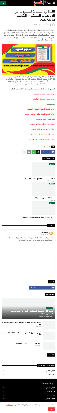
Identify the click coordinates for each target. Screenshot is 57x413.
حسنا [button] (51, 409)
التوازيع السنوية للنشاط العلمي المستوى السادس (39, 114)
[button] (54, 3)
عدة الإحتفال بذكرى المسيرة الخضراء (43, 198)
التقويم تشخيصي (28, 391)
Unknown (44, 232)
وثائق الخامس (46, 147)
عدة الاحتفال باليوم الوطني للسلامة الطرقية (40, 178)
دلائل (28, 395)
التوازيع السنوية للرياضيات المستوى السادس (41, 109)
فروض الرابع (28, 374)
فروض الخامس (28, 371)
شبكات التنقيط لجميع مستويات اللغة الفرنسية (39, 217)
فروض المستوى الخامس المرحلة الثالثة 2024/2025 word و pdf (22, 334)
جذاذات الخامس (28, 398)
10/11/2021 (44, 235)
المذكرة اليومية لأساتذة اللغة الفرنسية (43, 134)
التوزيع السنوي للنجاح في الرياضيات (44, 93)
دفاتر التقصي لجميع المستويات (45, 119)
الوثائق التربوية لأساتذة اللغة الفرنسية (43, 129)
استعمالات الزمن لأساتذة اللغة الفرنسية (42, 124)
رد (52, 243)
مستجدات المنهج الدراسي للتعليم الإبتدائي (42, 139)
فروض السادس (28, 388)
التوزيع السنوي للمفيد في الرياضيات (44, 98)
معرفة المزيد (9, 404)
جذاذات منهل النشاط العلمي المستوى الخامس (26, 343)
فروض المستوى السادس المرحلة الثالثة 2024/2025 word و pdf (22, 323)
